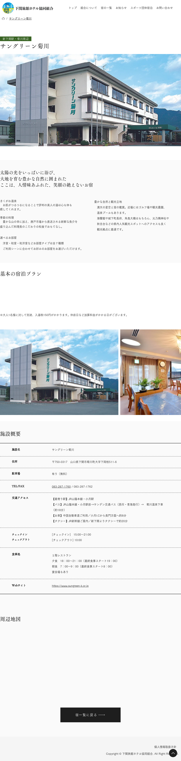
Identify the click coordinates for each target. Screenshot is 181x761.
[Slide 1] (86, 140)
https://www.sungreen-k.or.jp (70, 585)
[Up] (173, 753)
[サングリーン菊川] (20, 18)
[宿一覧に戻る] (90, 715)
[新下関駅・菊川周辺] (15, 39)
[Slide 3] (95, 140)
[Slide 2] (91, 140)
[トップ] (3, 18)
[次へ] (175, 100)
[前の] (5, 100)
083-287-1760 (61, 486)
